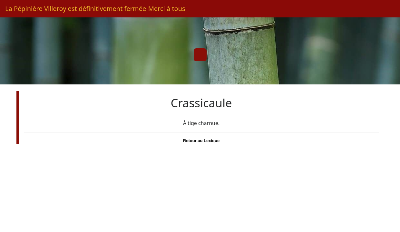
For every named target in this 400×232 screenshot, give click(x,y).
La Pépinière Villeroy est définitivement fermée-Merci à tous (95, 8)
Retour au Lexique (201, 140)
